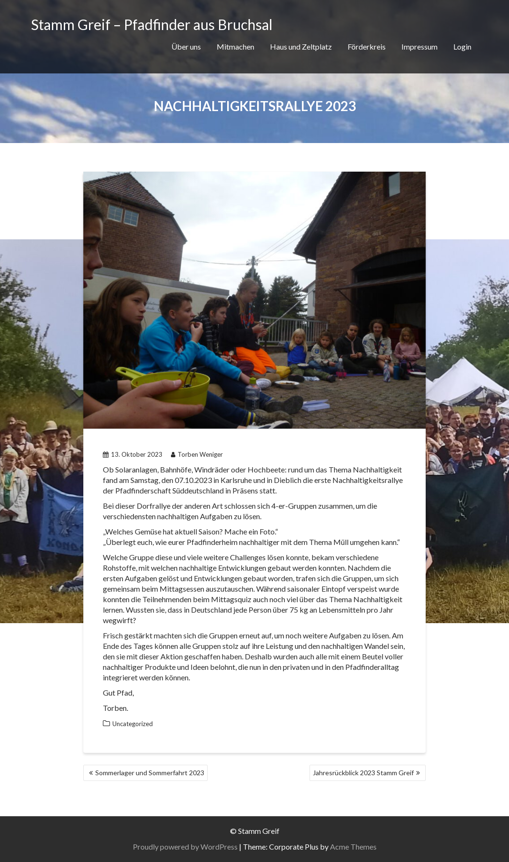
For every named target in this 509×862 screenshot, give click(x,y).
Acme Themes (353, 846)
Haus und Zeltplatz (301, 46)
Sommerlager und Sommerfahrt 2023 (149, 773)
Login (462, 46)
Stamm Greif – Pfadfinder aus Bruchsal (151, 24)
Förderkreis (367, 46)
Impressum (419, 46)
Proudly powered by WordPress (185, 846)
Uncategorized (132, 724)
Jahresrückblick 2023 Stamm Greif (363, 773)
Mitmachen (235, 46)
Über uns (186, 46)
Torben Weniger (197, 454)
